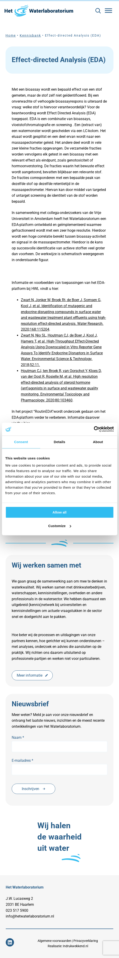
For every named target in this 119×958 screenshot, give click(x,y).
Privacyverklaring (85, 941)
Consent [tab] (21, 442)
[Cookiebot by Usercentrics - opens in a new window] (94, 429)
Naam (18, 738)
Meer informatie (32, 675)
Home (11, 36)
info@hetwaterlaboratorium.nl (30, 916)
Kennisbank (30, 36)
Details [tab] (59, 442)
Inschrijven (33, 789)
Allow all (59, 512)
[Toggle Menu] (108, 10)
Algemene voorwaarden (54, 941)
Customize (59, 526)
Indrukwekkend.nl (75, 946)
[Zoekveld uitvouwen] (98, 11)
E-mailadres (22, 761)
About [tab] (98, 442)
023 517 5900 (17, 910)
